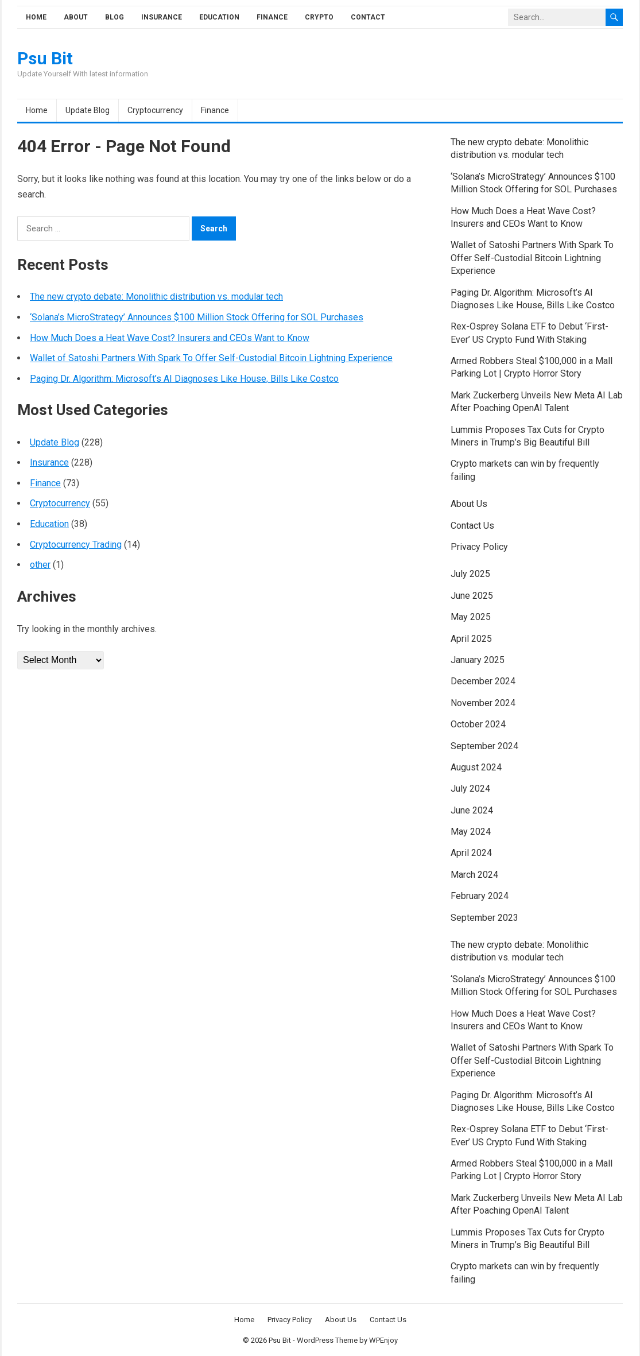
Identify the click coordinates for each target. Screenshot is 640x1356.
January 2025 (478, 659)
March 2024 (474, 874)
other (40, 564)
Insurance (161, 17)
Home (36, 17)
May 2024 (471, 831)
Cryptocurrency (155, 110)
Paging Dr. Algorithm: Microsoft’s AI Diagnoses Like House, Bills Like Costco (184, 378)
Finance (272, 17)
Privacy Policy (479, 546)
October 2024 (478, 724)
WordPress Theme (327, 1340)
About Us (469, 503)
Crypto (319, 17)
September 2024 (484, 746)
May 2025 (471, 616)
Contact (368, 17)
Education (219, 17)
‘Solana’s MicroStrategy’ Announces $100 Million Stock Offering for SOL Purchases (196, 317)
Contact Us (472, 525)
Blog (114, 17)
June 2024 (472, 810)
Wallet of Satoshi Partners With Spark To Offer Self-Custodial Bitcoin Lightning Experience (211, 357)
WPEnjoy (383, 1340)
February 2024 (480, 895)
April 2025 (471, 638)
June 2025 (472, 595)
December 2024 (483, 681)
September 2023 (484, 917)
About (76, 17)
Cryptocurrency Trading (76, 544)
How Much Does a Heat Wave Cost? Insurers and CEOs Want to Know (169, 337)
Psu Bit (45, 58)
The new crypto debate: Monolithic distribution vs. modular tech (156, 296)
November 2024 (483, 703)
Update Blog (87, 110)
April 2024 (471, 852)
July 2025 (470, 573)
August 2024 (476, 767)
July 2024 (470, 788)
